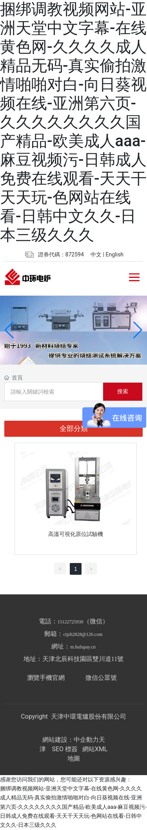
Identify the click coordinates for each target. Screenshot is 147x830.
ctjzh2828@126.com (82, 634)
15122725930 (70, 622)
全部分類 (74, 428)
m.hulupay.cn (83, 647)
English (114, 254)
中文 (96, 254)
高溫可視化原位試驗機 (75, 534)
